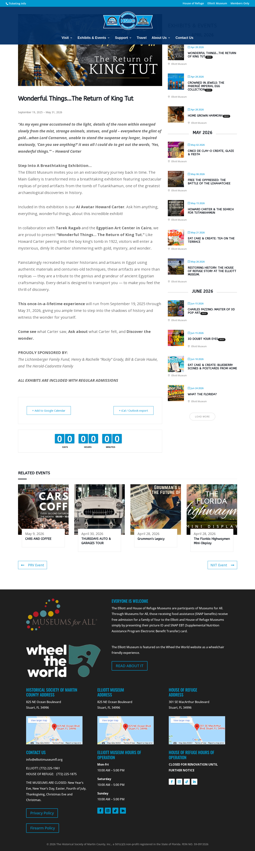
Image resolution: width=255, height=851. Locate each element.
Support (121, 38)
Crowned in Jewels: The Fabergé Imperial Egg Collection (206, 86)
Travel (142, 38)
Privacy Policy (42, 813)
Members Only (240, 3)
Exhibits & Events (92, 38)
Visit (65, 38)
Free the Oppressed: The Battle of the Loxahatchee (209, 182)
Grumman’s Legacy (151, 539)
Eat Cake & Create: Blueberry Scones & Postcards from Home (212, 367)
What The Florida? (202, 394)
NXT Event (222, 565)
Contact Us (184, 38)
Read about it (129, 665)
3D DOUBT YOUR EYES (203, 339)
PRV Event (32, 565)
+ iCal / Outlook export (133, 410)
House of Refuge (193, 3)
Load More (202, 416)
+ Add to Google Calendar (48, 410)
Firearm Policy (42, 828)
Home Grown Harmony (205, 115)
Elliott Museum (217, 3)
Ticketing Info (17, 3)
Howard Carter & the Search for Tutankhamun (211, 211)
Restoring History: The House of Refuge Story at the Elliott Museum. (212, 271)
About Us (159, 38)
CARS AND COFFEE (38, 539)
